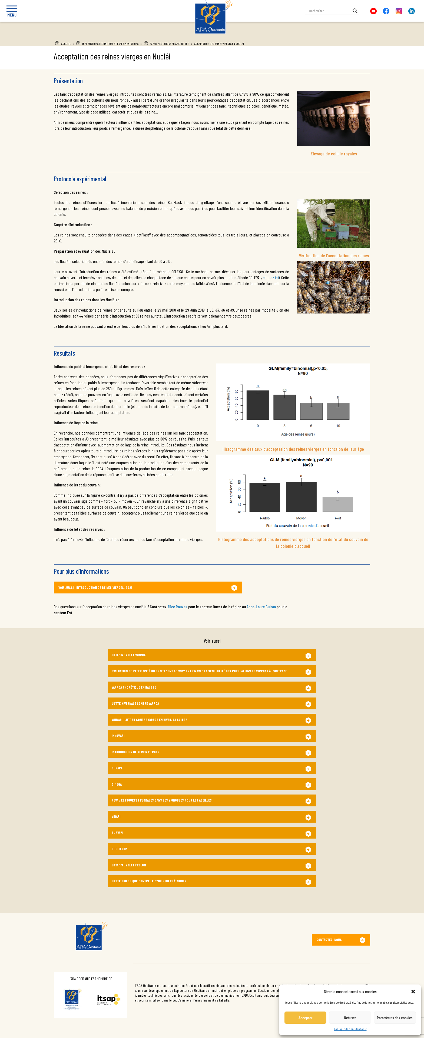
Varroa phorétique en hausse (134, 687)
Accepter (305, 1017)
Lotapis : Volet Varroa (128, 655)
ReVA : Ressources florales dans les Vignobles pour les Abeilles (162, 800)
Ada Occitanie (206, 35)
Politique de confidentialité (350, 1029)
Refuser (350, 1017)
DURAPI (117, 768)
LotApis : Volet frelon (129, 865)
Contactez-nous (329, 939)
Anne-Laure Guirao (262, 606)
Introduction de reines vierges (135, 752)
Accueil (66, 43)
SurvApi (117, 832)
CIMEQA (117, 784)
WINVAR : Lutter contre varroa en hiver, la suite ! (149, 719)
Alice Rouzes (177, 606)
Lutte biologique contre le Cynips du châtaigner (149, 881)
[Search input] (329, 11)
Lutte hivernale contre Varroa (135, 703)
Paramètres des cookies (395, 1017)
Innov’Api (118, 735)
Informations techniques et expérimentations (110, 43)
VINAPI (116, 816)
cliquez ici (271, 277)
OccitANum (119, 849)
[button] (413, 991)
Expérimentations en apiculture (169, 43)
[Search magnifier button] (355, 11)
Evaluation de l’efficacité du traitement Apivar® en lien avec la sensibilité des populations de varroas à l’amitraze (199, 671)
